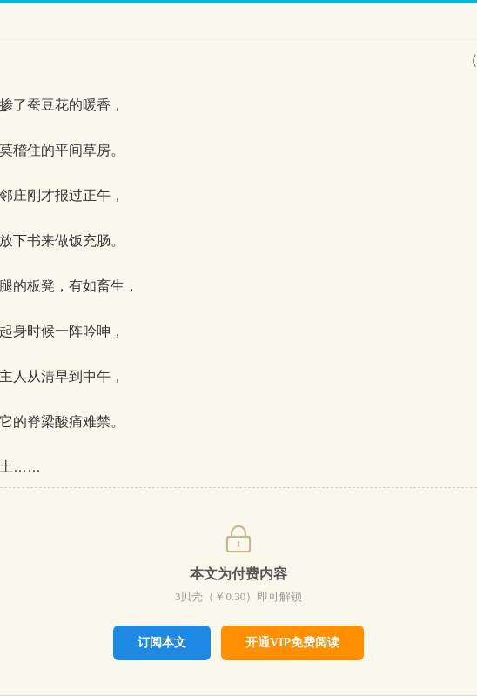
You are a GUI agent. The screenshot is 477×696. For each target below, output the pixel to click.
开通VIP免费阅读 (292, 642)
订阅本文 (162, 642)
